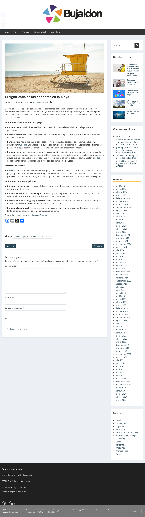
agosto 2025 (121, 210)
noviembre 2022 (123, 311)
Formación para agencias (127, 432)
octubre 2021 (122, 351)
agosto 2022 (121, 320)
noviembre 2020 (123, 384)
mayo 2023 (121, 293)
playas (25, 236)
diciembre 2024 (123, 235)
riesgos (48, 236)
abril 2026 (120, 186)
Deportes (120, 426)
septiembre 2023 (123, 280)
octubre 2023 (122, 277)
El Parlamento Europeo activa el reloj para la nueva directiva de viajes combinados (133, 70)
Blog (16, 32)
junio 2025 (120, 216)
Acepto (134, 511)
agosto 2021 (121, 357)
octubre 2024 (122, 241)
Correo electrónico (14, 308)
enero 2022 (121, 342)
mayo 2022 (121, 329)
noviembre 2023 (123, 274)
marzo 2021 (121, 372)
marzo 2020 (121, 393)
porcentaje (121, 444)
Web (7, 318)
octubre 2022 (122, 314)
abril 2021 (120, 369)
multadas (22, 144)
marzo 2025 (121, 225)
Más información (58, 512)
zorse (118, 155)
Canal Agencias (122, 423)
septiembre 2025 (123, 207)
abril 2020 (120, 390)
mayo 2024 (121, 256)
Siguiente (98, 246)
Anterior (10, 246)
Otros (118, 441)
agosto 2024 (121, 247)
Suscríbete (55, 32)
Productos (120, 447)
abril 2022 (120, 332)
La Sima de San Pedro (128, 144)
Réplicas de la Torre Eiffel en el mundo (133, 103)
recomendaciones (37, 236)
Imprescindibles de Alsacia (128, 139)
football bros (121, 161)
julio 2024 (120, 250)
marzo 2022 (121, 335)
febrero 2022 (121, 338)
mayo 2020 (121, 387)
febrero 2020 (121, 397)
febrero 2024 (121, 265)
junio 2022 (120, 326)
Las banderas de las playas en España (29, 215)
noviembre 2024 (123, 238)
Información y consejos (40, 102)
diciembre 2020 (123, 381)
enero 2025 (121, 232)
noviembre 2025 (123, 201)
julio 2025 (120, 213)
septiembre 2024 (123, 244)
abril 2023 (120, 296)
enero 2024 (121, 268)
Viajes (118, 454)
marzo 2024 (121, 262)
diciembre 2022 (123, 308)
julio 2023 (120, 287)
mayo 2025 (121, 219)
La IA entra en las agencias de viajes (133, 92)
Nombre (9, 297)
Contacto (26, 32)
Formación (121, 429)
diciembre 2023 (123, 271)
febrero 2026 (121, 192)
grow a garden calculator (127, 142)
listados (96, 158)
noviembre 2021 (123, 348)
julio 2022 (120, 323)
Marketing (120, 438)
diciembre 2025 (123, 198)
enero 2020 (121, 400)
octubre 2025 (122, 204)
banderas (17, 236)
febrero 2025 (121, 229)
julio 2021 (120, 360)
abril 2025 (120, 222)
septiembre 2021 (123, 354)
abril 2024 (120, 259)
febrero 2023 (121, 302)
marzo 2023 (121, 299)
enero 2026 (121, 195)
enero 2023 (121, 305)
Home (7, 32)
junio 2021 (120, 363)
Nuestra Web (40, 32)
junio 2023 (120, 290)
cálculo (119, 420)
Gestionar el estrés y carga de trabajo (132, 82)
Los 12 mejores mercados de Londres (126, 151)
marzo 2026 (121, 189)
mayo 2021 (121, 366)
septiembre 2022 (123, 317)
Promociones (122, 451)
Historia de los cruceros (133, 112)
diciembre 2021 (123, 345)
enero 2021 (121, 378)
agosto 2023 (121, 284)
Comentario (11, 266)
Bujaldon (11, 102)
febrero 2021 (121, 375)
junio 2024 (120, 253)
